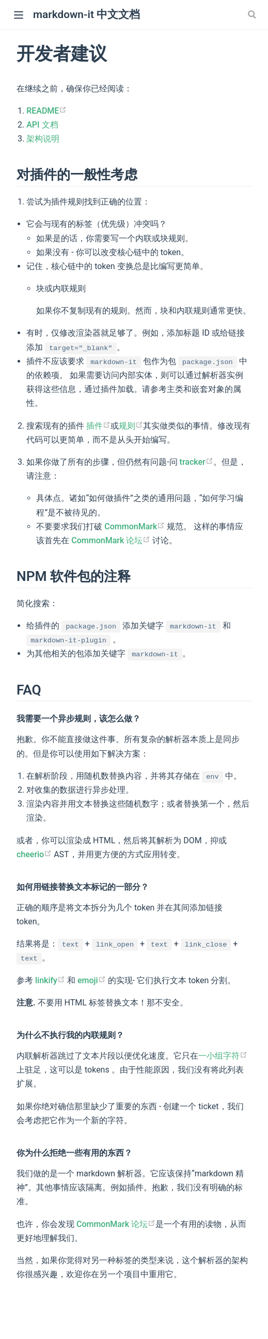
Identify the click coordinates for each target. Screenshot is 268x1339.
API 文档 (42, 125)
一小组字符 (222, 1056)
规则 (131, 426)
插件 (98, 426)
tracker (196, 462)
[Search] (253, 14)
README (46, 111)
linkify (50, 980)
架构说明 (42, 139)
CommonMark (134, 526)
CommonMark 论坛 (110, 540)
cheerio (34, 854)
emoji (91, 980)
